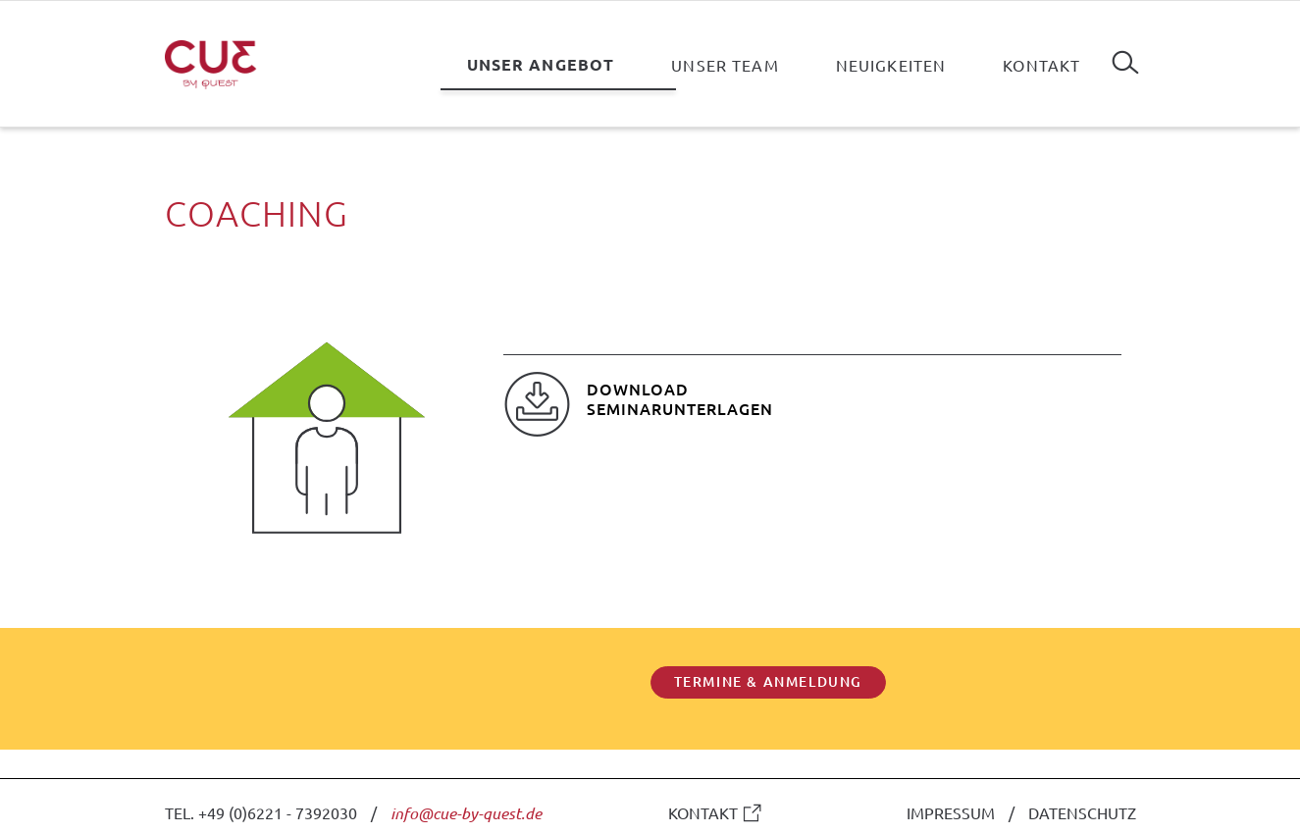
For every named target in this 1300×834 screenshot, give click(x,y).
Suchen (1125, 55)
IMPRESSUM (951, 812)
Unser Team (724, 65)
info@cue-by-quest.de (466, 813)
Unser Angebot (541, 64)
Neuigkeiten (891, 65)
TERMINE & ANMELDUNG (768, 681)
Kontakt (1041, 65)
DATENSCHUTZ (1082, 812)
